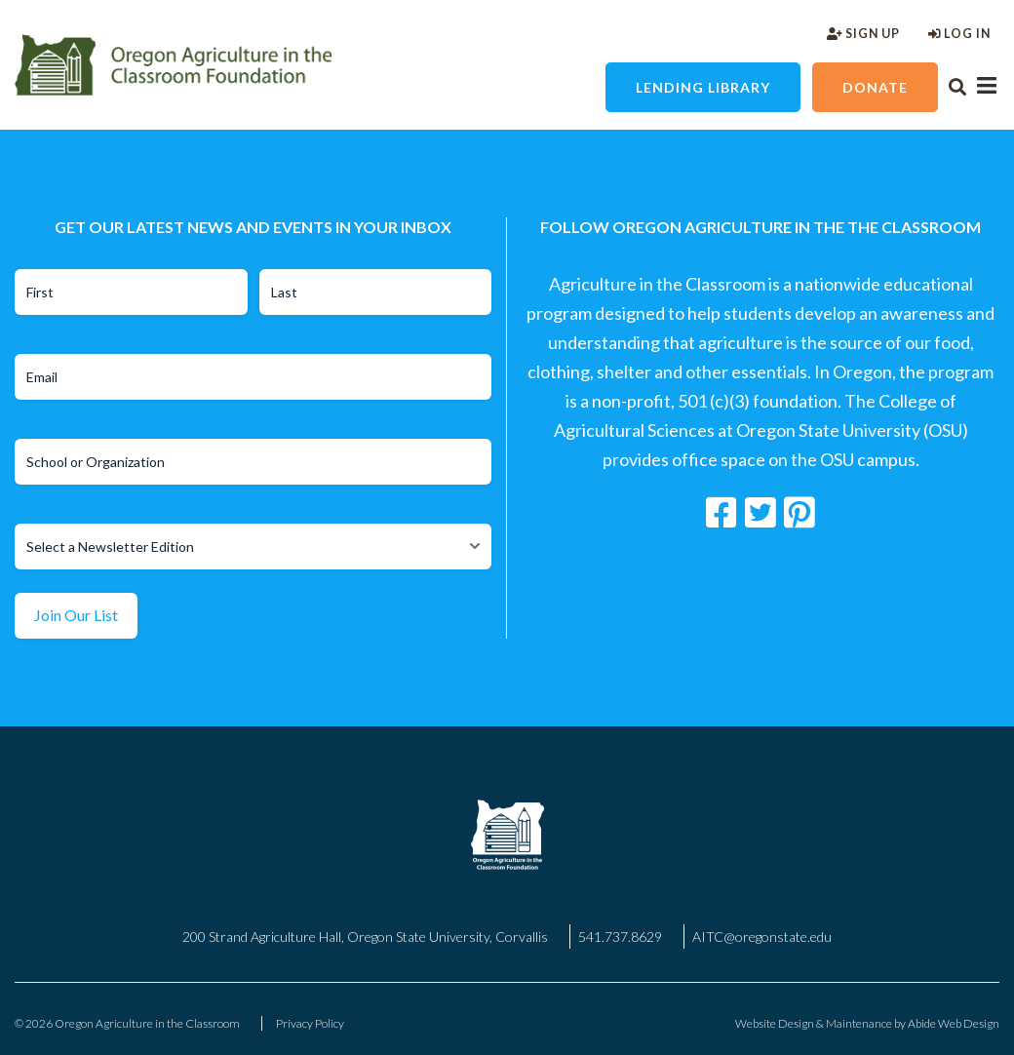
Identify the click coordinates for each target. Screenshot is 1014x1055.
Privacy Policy (310, 1023)
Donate (875, 87)
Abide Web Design (953, 1023)
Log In (959, 33)
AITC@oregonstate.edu (762, 936)
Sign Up (863, 33)
